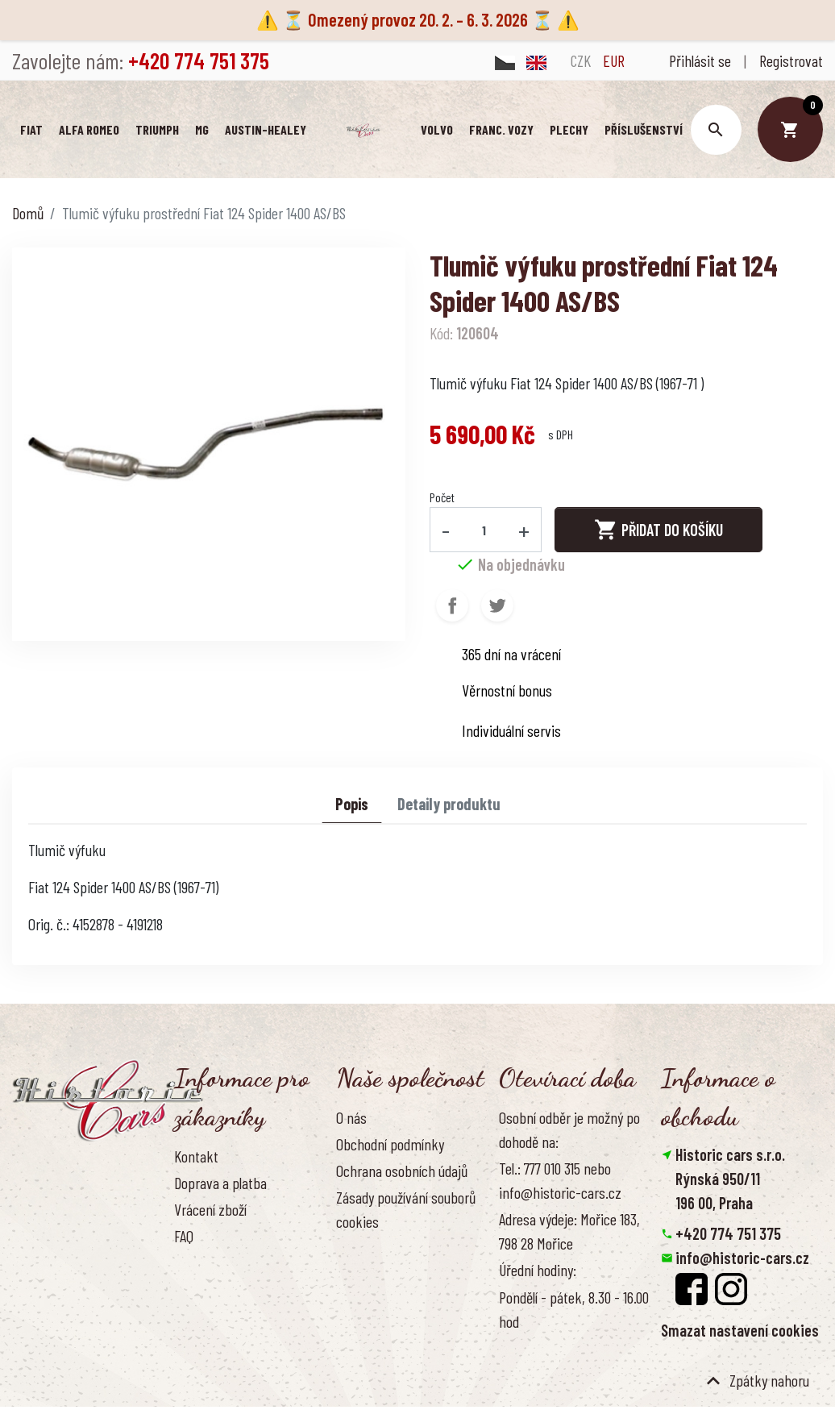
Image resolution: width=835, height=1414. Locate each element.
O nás (351, 1119)
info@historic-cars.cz (742, 1259)
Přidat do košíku (658, 531)
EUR (614, 60)
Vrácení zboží (210, 1211)
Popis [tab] (351, 805)
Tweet (497, 607)
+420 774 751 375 (728, 1235)
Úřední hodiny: (537, 1271)
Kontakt (196, 1157)
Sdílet (452, 607)
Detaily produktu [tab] (449, 805)
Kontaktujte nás (218, 1264)
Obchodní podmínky (390, 1145)
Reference (202, 1290)
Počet (442, 498)
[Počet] (484, 531)
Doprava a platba (220, 1184)
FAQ (183, 1237)
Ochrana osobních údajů (401, 1172)
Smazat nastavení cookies (740, 1331)
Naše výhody (370, 1249)
